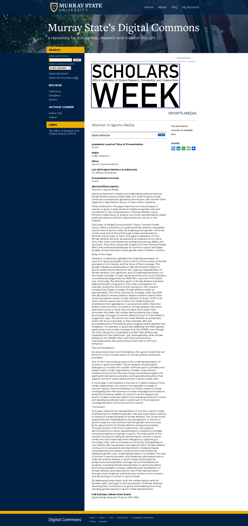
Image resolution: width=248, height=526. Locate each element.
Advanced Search (58, 73)
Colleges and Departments (111, 61)
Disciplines (54, 95)
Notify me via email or (63, 77)
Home (94, 61)
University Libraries (135, 61)
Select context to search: (62, 64)
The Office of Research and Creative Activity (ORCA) (64, 132)
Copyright (103, 521)
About (102, 517)
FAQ (111, 517)
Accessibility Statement (142, 517)
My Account (122, 517)
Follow (161, 135)
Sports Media (182, 113)
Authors (53, 99)
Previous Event (184, 57)
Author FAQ (55, 113)
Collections (55, 91)
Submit (53, 117)
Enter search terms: (59, 56)
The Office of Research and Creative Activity (166, 61)
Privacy (93, 521)
